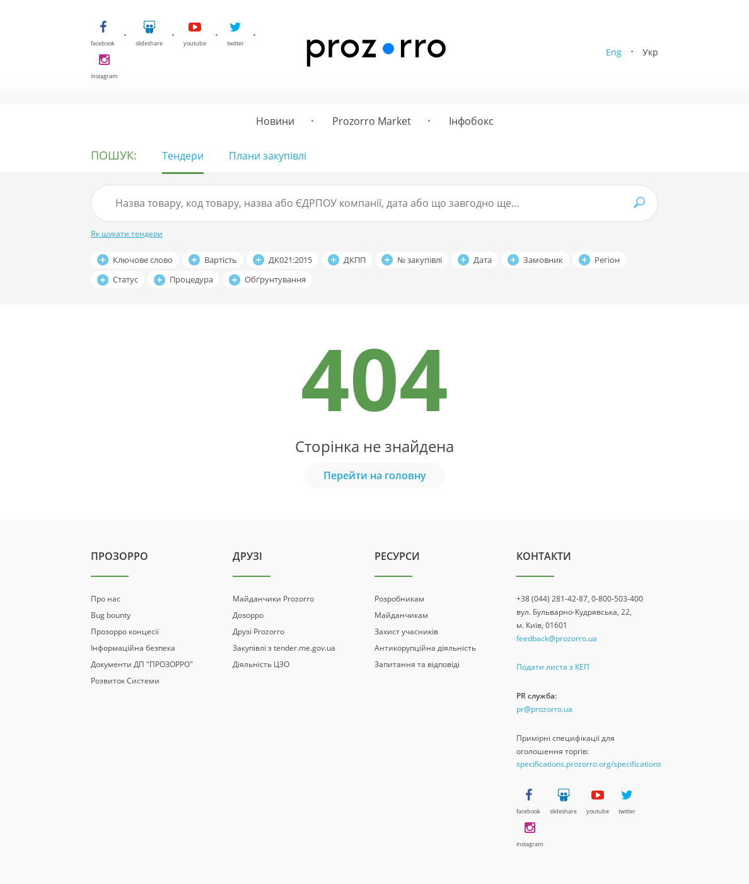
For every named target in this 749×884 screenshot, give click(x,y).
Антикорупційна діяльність (425, 648)
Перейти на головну (374, 475)
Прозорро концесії (125, 631)
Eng (614, 52)
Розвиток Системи (125, 680)
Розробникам (399, 598)
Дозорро (248, 615)
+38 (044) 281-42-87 (552, 598)
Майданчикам (401, 615)
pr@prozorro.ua (544, 709)
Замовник (543, 259)
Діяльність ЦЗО (261, 664)
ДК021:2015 (290, 259)
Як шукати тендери (127, 233)
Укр (650, 52)
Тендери (183, 156)
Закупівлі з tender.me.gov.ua (284, 648)
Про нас (105, 598)
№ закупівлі (419, 259)
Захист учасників (406, 631)
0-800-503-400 (617, 598)
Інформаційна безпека (133, 648)
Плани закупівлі (267, 156)
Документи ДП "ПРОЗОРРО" (142, 664)
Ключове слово (143, 259)
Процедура (191, 279)
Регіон (607, 259)
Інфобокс (471, 121)
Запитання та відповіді (417, 664)
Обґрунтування (275, 279)
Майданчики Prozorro (273, 598)
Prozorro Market (371, 121)
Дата (482, 259)
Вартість (220, 259)
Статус (125, 279)
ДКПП (355, 259)
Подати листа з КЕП (552, 666)
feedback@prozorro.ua (556, 638)
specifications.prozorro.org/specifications (588, 764)
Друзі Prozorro (258, 631)
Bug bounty (111, 615)
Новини (275, 121)
